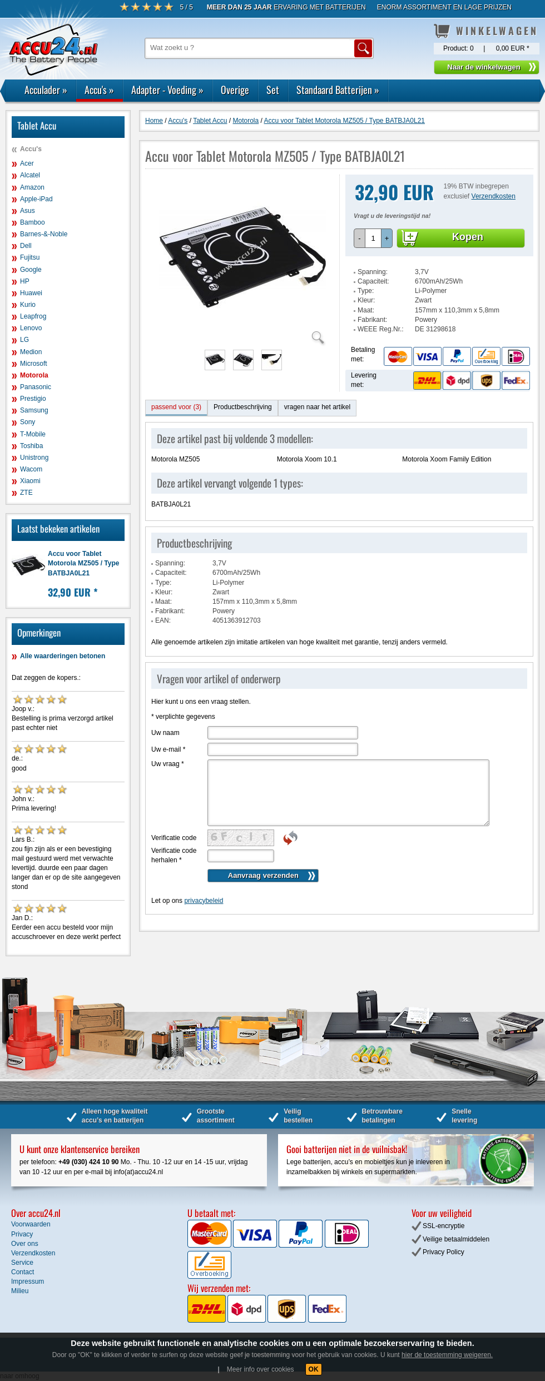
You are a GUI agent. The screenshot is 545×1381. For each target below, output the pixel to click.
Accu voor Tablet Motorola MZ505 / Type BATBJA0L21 (83, 563)
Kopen (467, 236)
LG (24, 340)
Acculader (45, 89)
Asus (27, 211)
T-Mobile (33, 434)
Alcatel (30, 175)
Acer (27, 163)
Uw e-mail (168, 749)
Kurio (28, 305)
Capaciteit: (373, 281)
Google (31, 270)
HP (24, 281)
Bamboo (32, 222)
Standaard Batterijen (337, 89)
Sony (27, 422)
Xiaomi (30, 481)
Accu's (99, 89)
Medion (31, 352)
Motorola (34, 375)
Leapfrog (33, 316)
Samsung (34, 410)
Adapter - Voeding (167, 89)
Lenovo (31, 328)
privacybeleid (203, 901)
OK (314, 1369)
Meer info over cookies (260, 1369)
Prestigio (33, 399)
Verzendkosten (494, 196)
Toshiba (31, 446)
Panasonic (35, 387)
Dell (26, 246)
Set (272, 89)
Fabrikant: (372, 320)
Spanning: (373, 272)
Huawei (31, 293)
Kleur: (366, 300)
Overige (235, 89)
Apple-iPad (36, 199)
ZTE (26, 492)
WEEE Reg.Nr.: (381, 329)
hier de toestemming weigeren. (447, 1355)
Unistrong (34, 457)
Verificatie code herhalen (173, 855)
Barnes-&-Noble (43, 234)
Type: (366, 291)
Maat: (366, 310)
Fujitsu (29, 257)
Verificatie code (173, 838)
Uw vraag (167, 764)
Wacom (31, 469)
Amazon (32, 187)
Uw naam (165, 733)
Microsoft (33, 363)
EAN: (163, 620)
